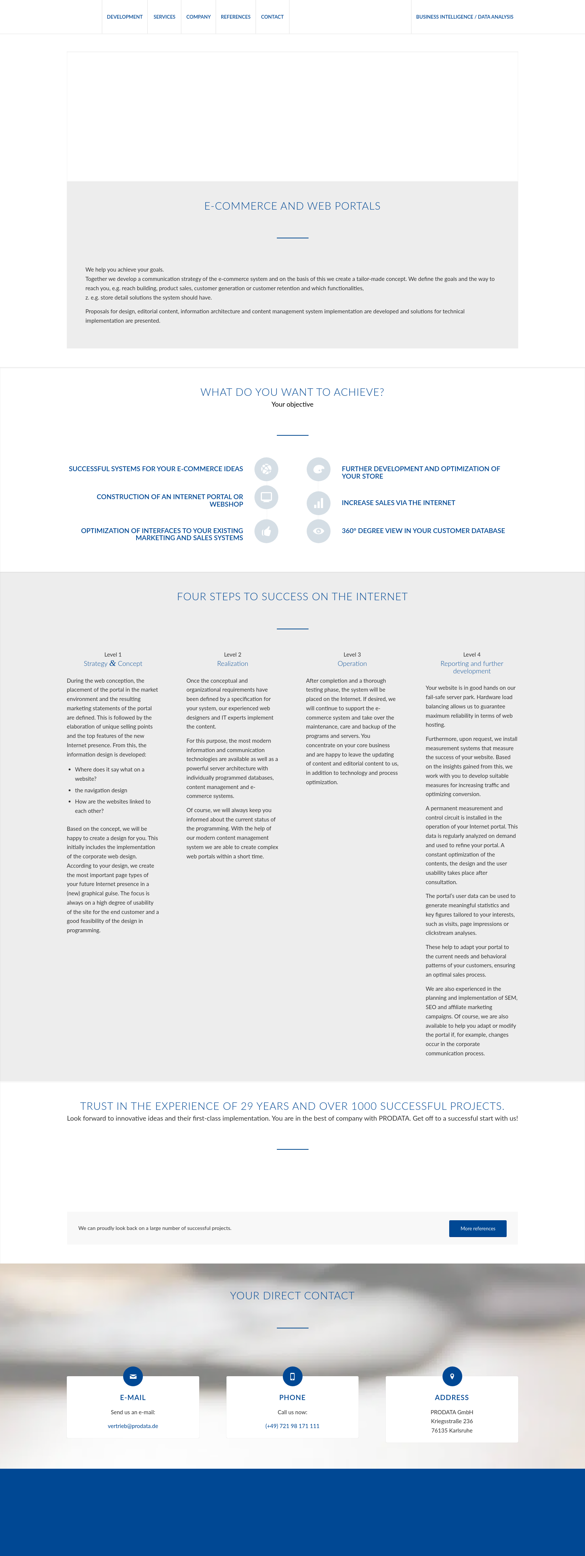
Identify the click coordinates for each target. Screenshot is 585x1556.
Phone (292, 1397)
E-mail (133, 1397)
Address (452, 1397)
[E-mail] (133, 1376)
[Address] (452, 1376)
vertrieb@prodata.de (133, 1425)
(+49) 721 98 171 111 (292, 1425)
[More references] (478, 1228)
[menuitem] (125, 17)
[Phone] (293, 1376)
